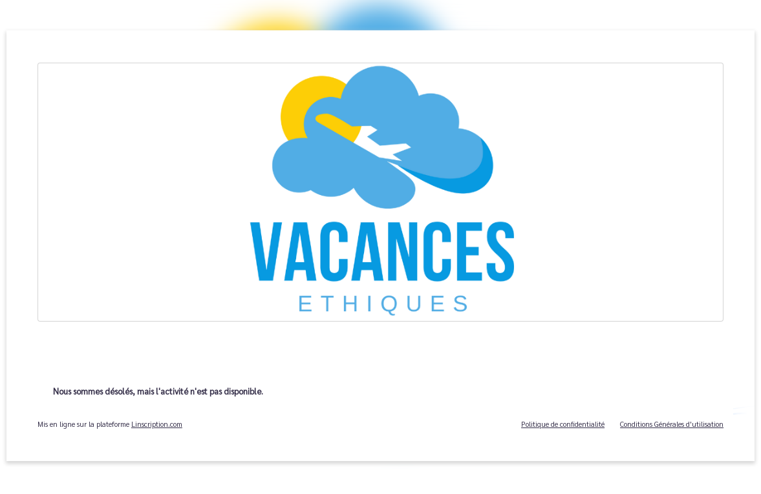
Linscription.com (156, 424)
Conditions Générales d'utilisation (671, 424)
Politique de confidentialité (563, 424)
